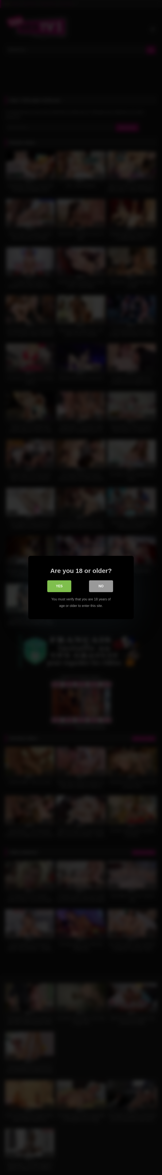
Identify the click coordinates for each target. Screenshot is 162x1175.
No (101, 586)
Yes (59, 586)
